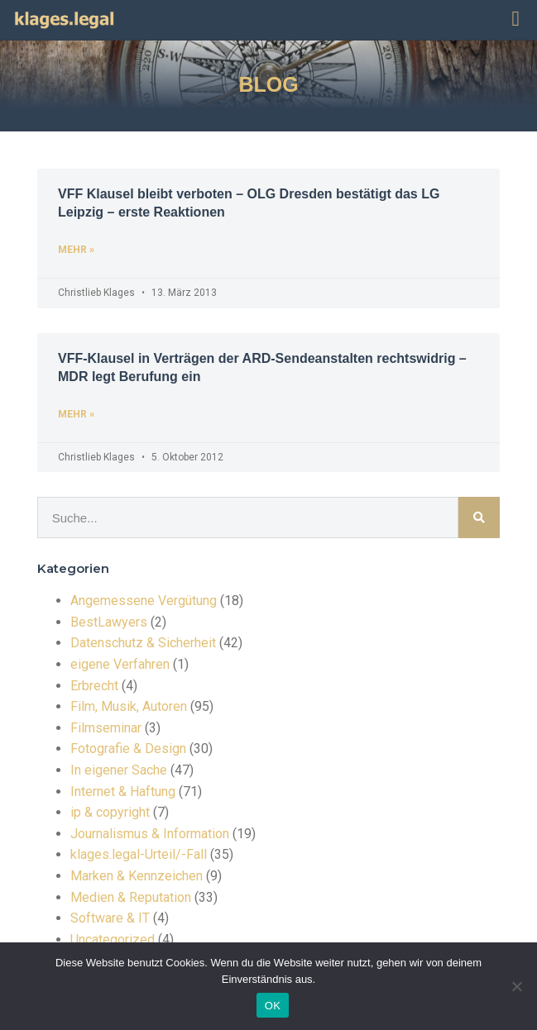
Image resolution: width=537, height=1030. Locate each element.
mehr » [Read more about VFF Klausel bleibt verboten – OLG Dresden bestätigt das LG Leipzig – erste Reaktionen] (76, 249)
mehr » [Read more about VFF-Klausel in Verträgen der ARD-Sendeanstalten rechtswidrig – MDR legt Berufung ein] (76, 414)
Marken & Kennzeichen (136, 876)
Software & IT (110, 918)
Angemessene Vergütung (143, 600)
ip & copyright (110, 812)
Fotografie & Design (128, 748)
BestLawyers (108, 622)
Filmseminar (105, 728)
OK (272, 1005)
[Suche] (479, 517)
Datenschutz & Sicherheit (143, 643)
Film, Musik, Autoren (128, 706)
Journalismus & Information (149, 834)
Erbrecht (94, 686)
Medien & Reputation (130, 897)
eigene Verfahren (120, 664)
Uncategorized (112, 939)
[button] (515, 19)
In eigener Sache (118, 770)
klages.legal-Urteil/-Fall (138, 854)
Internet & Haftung (122, 791)
